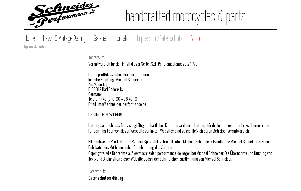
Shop (195, 38)
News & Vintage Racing (64, 38)
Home (30, 38)
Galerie (100, 38)
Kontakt (121, 38)
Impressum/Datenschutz (159, 38)
